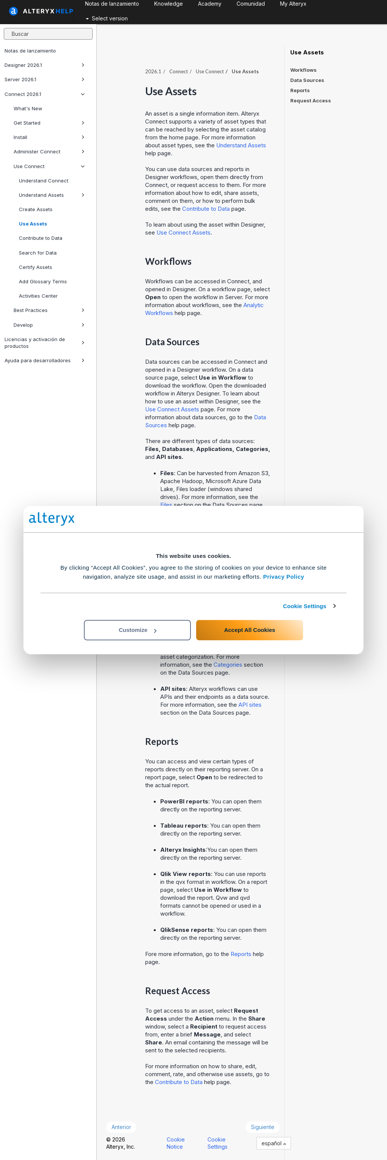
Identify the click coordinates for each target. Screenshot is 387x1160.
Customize (137, 630)
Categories (228, 664)
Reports (241, 954)
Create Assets (36, 209)
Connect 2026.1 (45, 94)
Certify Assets (35, 267)
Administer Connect (49, 151)
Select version (107, 18)
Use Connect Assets (183, 232)
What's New (28, 108)
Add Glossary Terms (43, 281)
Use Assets (33, 224)
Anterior (121, 1127)
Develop (49, 325)
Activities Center (38, 296)
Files (166, 504)
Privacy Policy (283, 576)
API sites (250, 704)
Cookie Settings (305, 606)
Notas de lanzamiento (30, 51)
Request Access (310, 100)
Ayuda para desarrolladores (45, 360)
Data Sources (307, 80)
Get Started (49, 123)
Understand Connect (43, 181)
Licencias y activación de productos (45, 342)
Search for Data (38, 253)
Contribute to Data (40, 238)
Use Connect (49, 166)
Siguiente (262, 1127)
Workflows (303, 70)
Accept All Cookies (249, 630)
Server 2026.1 (45, 79)
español (274, 1143)
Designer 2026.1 (45, 65)
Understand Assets (52, 195)
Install (49, 137)
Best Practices (49, 310)
